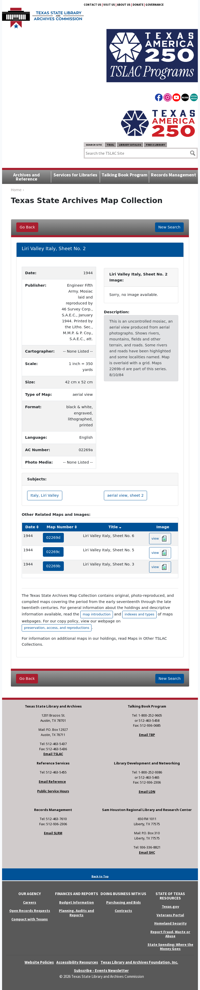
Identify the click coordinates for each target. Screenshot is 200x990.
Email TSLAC (53, 754)
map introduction (97, 614)
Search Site (94, 144)
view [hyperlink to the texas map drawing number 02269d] (160, 538)
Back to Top (100, 876)
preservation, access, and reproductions (56, 628)
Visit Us (109, 4)
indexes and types (139, 614)
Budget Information (76, 902)
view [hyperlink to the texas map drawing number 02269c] (160, 552)
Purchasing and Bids (123, 902)
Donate (138, 4)
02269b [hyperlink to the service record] (53, 566)
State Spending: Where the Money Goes (170, 946)
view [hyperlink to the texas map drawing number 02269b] (160, 567)
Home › (17, 190)
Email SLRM (53, 833)
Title (113, 527)
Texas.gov (170, 906)
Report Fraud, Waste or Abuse (170, 934)
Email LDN (147, 792)
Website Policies (39, 962)
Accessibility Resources (77, 962)
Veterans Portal (170, 915)
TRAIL (110, 144)
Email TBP (147, 735)
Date (30, 527)
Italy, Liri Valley (44, 495)
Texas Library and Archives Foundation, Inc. (139, 962)
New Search (169, 227)
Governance (154, 4)
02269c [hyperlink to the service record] (53, 552)
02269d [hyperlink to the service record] (53, 537)
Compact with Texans (29, 919)
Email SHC (147, 852)
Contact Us (92, 4)
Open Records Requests (29, 910)
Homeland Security (170, 923)
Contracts (123, 910)
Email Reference (52, 781)
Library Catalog (130, 144)
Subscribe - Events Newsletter (101, 970)
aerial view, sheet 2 (125, 495)
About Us (123, 4)
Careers (29, 902)
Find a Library (155, 144)
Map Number (60, 527)
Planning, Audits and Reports (76, 912)
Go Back (27, 227)
